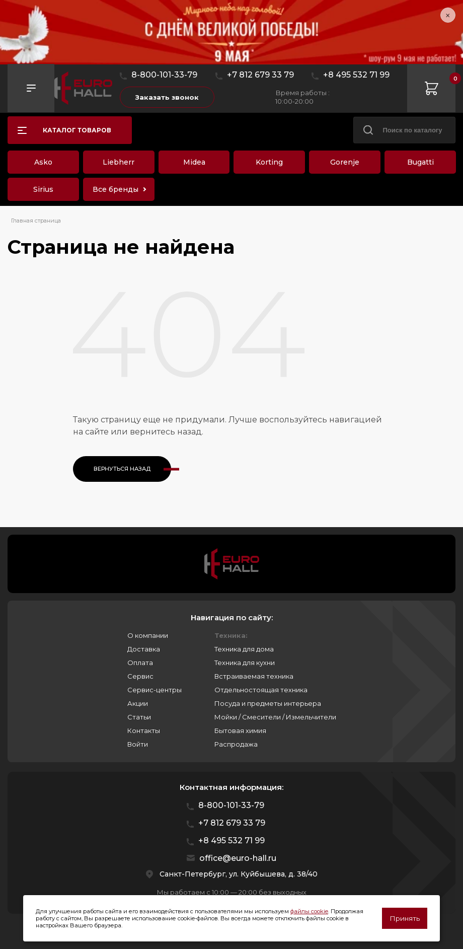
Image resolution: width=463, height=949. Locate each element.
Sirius (43, 189)
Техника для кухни (244, 663)
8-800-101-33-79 (164, 75)
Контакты (143, 730)
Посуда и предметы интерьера (267, 703)
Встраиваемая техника (253, 676)
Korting (269, 162)
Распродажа (236, 744)
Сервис (140, 676)
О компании (147, 635)
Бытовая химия (240, 730)
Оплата (140, 663)
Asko (43, 162)
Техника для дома (244, 649)
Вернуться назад (122, 468)
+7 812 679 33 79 (260, 75)
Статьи (139, 717)
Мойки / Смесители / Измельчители (275, 717)
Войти (137, 744)
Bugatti (420, 162)
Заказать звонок (167, 97)
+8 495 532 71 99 (356, 75)
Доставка (143, 649)
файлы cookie (309, 911)
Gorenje (344, 162)
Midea (194, 162)
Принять (405, 918)
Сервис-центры (154, 690)
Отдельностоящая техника (260, 690)
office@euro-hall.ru (237, 858)
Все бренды (115, 189)
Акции (137, 703)
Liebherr (118, 162)
